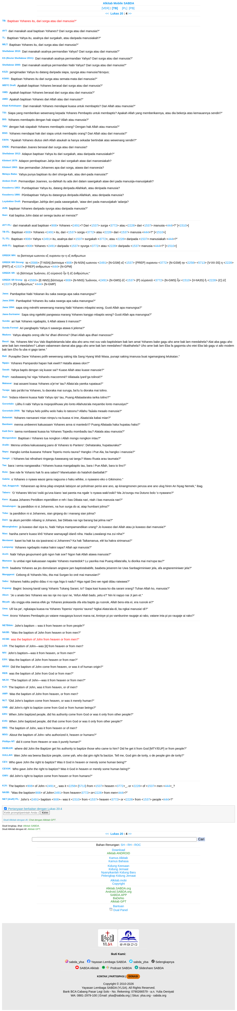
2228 (131, 225)
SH (123, 844)
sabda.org (159, 995)
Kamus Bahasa (118, 861)
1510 (183, 225)
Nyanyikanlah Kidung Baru (118, 872)
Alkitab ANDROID (118, 853)
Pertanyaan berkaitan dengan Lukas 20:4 (35, 808)
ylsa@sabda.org (119, 995)
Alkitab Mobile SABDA (118, 3)
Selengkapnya (162, 962)
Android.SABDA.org (118, 891)
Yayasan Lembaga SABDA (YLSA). (105, 987)
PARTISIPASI (116, 976)
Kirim (45, 812)
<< (107, 13)
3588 (34, 262)
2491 (76, 225)
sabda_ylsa (74, 962)
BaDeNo (118, 898)
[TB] (115, 8)
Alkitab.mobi (118, 880)
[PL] (124, 8)
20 (122, 13)
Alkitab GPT (34, 829)
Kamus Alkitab (118, 858)
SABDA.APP (118, 895)
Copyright (118, 883)
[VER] (105, 8)
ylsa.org (145, 995)
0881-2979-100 (87, 995)
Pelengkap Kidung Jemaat (118, 875)
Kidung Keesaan (118, 866)
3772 (114, 225)
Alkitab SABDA (31, 826)
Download (118, 850)
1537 (94, 225)
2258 (190, 262)
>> (130, 13)
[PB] (131, 8)
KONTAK (102, 976)
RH (130, 844)
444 (169, 225)
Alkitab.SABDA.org (118, 888)
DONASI (133, 976)
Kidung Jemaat (118, 869)
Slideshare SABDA (149, 968)
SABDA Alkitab (87, 968)
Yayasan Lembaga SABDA (106, 962)
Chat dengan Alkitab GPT (42, 820)
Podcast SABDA (117, 968)
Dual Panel (118, 910)
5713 (201, 262)
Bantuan (118, 906)
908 (54, 225)
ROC (137, 844)
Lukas (115, 13)
